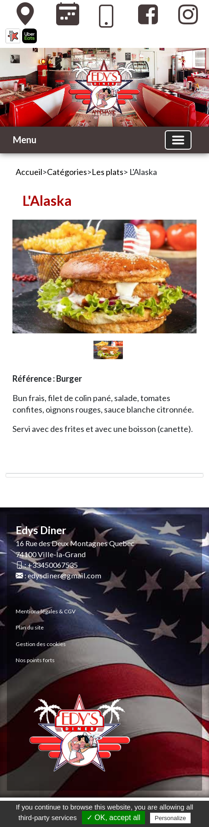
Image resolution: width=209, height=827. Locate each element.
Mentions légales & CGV (45, 611)
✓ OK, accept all (113, 817)
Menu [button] (24, 139)
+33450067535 (53, 564)
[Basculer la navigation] (178, 140)
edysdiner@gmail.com (64, 575)
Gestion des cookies (41, 644)
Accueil (29, 172)
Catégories (67, 172)
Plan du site (30, 627)
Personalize (170, 818)
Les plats (107, 172)
